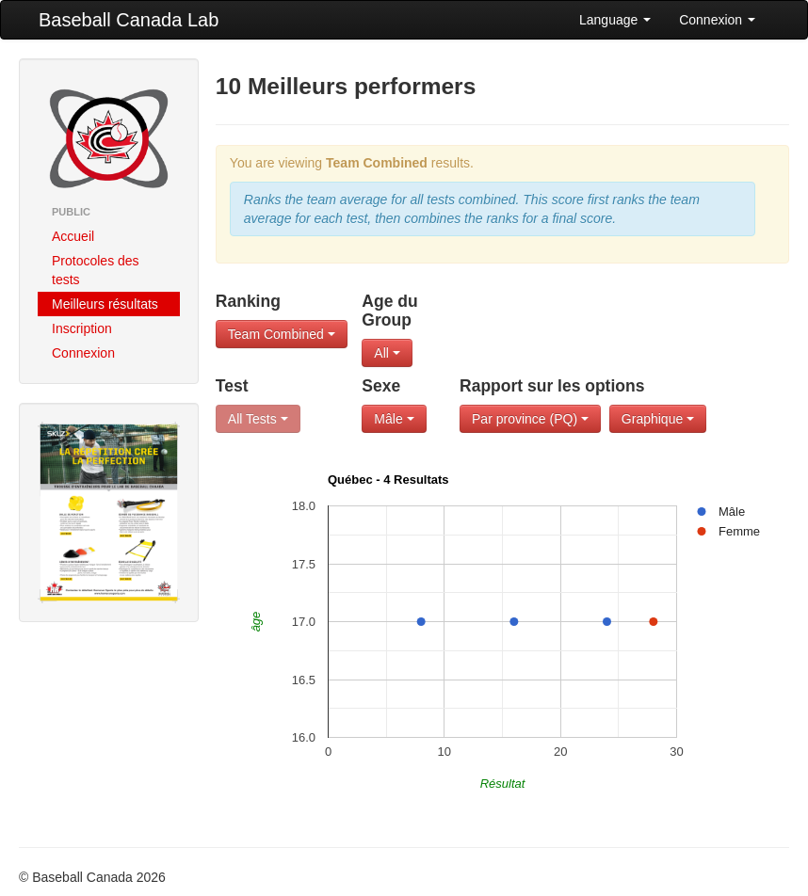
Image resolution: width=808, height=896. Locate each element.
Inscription (82, 328)
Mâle (393, 418)
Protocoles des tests (95, 270)
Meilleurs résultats (105, 304)
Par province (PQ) (530, 418)
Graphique (658, 418)
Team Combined (281, 334)
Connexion (717, 19)
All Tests (258, 418)
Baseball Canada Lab (128, 19)
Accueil (73, 236)
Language (615, 19)
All (386, 352)
